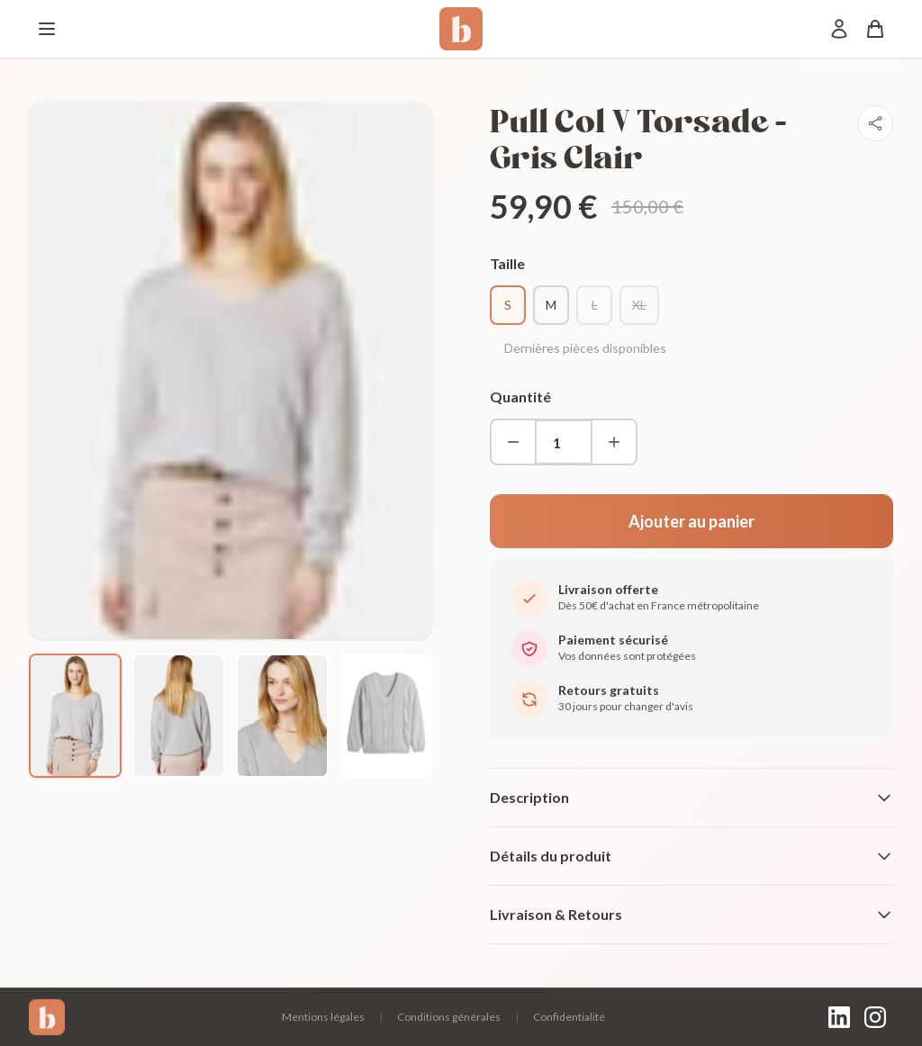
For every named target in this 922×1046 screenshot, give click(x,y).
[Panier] (875, 29)
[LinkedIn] (839, 1017)
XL (639, 304)
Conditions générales (449, 1016)
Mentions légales (323, 1016)
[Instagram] (875, 1017)
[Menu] (47, 29)
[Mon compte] (839, 29)
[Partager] (875, 123)
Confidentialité (569, 1016)
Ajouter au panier (691, 521)
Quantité (520, 396)
